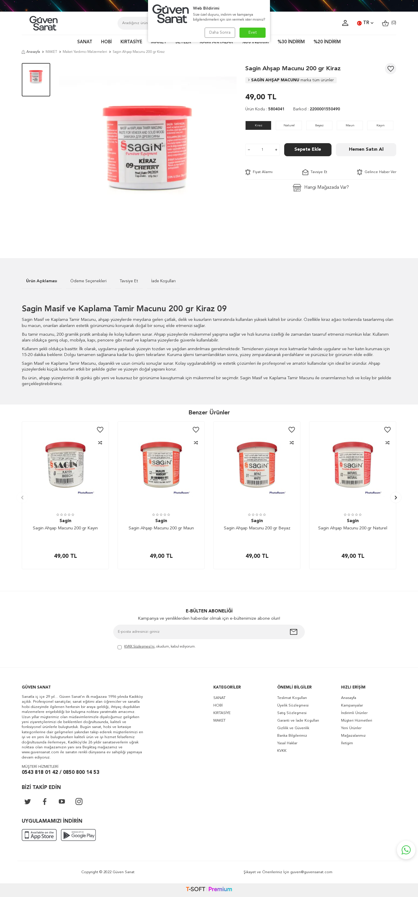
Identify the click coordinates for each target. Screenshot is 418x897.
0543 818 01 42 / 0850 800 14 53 (60, 772)
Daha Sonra (219, 32)
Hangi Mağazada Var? (321, 187)
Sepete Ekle (307, 149)
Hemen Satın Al (366, 149)
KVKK (282, 751)
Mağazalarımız (353, 736)
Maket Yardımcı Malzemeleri (85, 52)
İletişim (347, 743)
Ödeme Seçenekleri (88, 281)
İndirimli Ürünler (354, 713)
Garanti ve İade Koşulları (298, 720)
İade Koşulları (163, 281)
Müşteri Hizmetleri (356, 720)
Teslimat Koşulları (292, 698)
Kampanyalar (352, 705)
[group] (148, 152)
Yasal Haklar (287, 743)
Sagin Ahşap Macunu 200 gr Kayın (65, 528)
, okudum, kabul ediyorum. (157, 647)
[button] (22, 497)
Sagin (65, 521)
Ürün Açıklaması (41, 281)
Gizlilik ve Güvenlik (293, 728)
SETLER (183, 42)
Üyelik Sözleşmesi (293, 705)
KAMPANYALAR (216, 42)
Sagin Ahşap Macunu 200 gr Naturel (352, 528)
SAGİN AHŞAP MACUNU (291, 80)
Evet (252, 32)
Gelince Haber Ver (376, 172)
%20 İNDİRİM (327, 42)
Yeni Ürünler (351, 728)
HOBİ (106, 42)
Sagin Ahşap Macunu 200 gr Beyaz (257, 528)
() (389, 23)
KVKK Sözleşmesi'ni (139, 646)
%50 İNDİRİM (255, 42)
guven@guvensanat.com (311, 872)
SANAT (84, 42)
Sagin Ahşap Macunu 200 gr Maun (161, 528)
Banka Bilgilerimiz (292, 736)
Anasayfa (31, 52)
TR (365, 23)
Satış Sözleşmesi (292, 713)
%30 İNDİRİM (291, 42)
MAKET (159, 42)
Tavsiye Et (314, 172)
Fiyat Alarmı (259, 172)
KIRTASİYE (131, 42)
